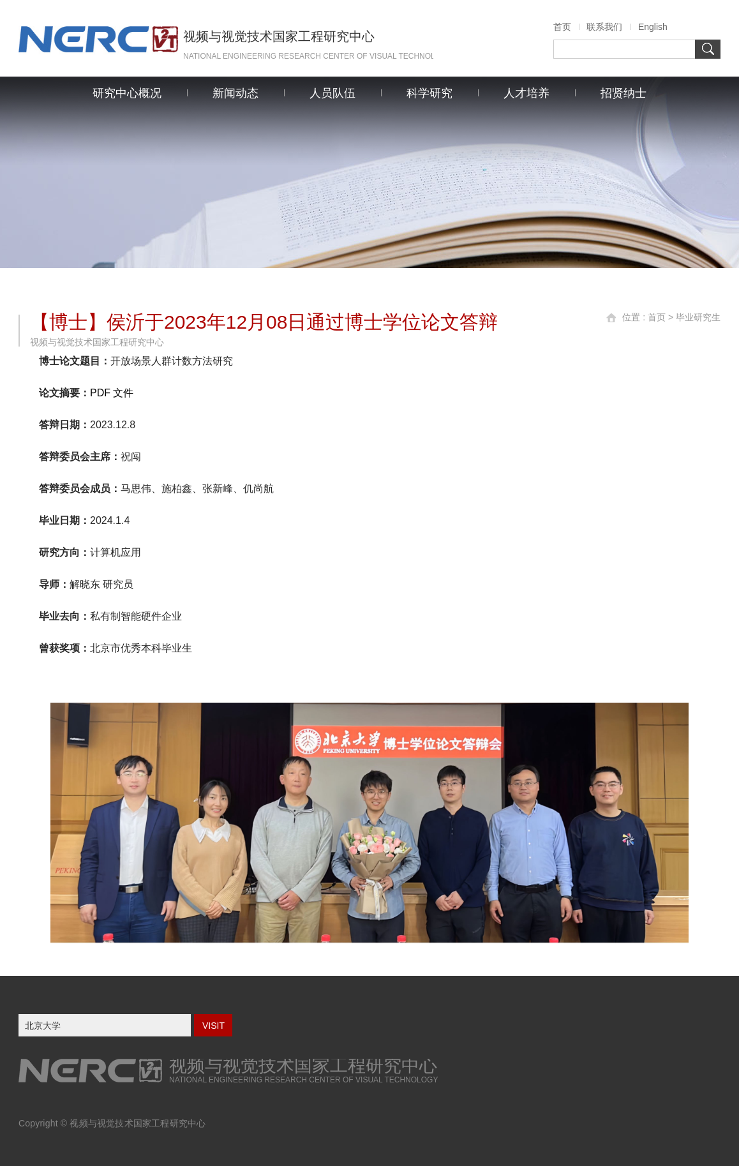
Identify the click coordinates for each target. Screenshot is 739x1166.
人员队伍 (332, 93)
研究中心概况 (127, 93)
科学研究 (429, 93)
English (653, 27)
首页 (562, 27)
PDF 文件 (111, 392)
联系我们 (604, 27)
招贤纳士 (623, 93)
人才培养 (526, 93)
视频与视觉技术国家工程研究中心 (137, 1123)
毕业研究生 (698, 317)
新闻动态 (235, 93)
